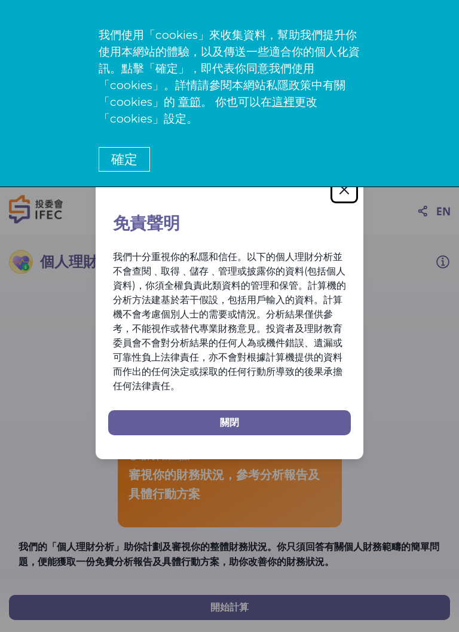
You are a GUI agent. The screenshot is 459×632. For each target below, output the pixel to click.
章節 (189, 102)
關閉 (229, 422)
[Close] (344, 189)
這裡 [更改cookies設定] (283, 102)
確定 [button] (124, 159)
